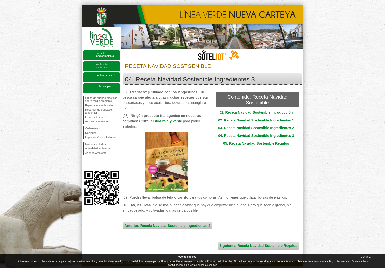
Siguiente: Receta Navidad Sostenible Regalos (258, 246)
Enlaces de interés (96, 117)
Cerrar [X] (366, 256)
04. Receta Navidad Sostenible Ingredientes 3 (256, 136)
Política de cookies (206, 265)
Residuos (90, 132)
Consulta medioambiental (105, 54)
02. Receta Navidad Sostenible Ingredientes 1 (256, 120)
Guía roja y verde (167, 121)
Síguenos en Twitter (94, 163)
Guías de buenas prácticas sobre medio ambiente (101, 99)
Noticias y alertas (95, 144)
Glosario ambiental (96, 121)
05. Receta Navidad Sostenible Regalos (256, 143)
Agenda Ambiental (96, 152)
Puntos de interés (106, 75)
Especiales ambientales (99, 105)
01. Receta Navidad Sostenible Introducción (256, 112)
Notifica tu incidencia (102, 65)
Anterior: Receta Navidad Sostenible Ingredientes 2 (167, 226)
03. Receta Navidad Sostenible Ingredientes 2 (256, 128)
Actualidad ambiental (97, 148)
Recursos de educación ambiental (99, 111)
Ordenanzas (92, 128)
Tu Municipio (103, 86)
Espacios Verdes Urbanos (100, 137)
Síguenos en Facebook (86, 163)
